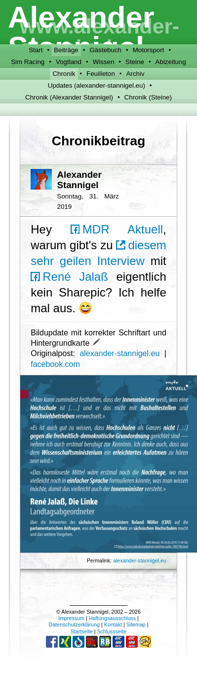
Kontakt (113, 624)
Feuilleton (100, 73)
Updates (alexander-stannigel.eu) (96, 85)
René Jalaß (69, 276)
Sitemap (136, 624)
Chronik (63, 73)
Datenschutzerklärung (74, 624)
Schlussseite (111, 631)
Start (35, 50)
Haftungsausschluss (112, 618)
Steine (134, 62)
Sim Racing (27, 62)
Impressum (71, 618)
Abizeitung (171, 62)
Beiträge (66, 50)
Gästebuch (105, 50)
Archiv (135, 73)
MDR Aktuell (117, 229)
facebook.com (55, 364)
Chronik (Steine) (148, 97)
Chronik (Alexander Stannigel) (69, 97)
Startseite (82, 631)
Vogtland (68, 62)
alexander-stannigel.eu (119, 353)
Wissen (104, 62)
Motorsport (148, 50)
